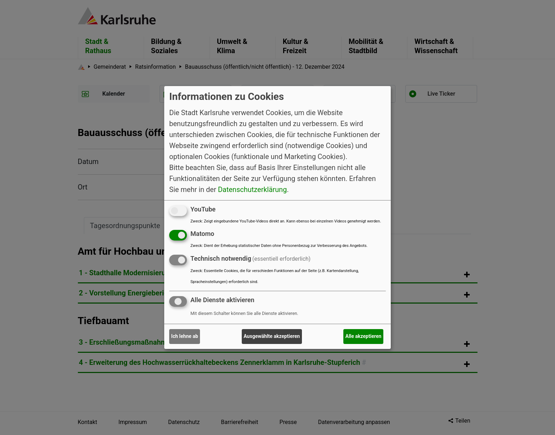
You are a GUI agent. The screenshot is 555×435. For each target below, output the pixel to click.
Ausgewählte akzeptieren (272, 336)
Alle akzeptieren (363, 336)
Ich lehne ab (184, 336)
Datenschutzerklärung (252, 189)
